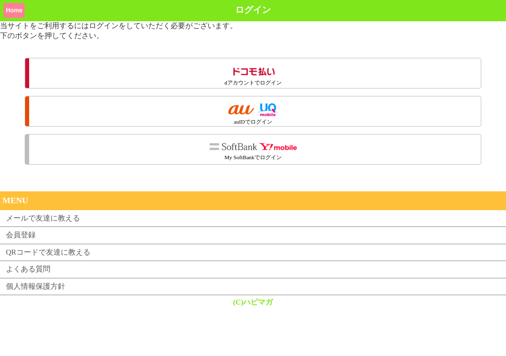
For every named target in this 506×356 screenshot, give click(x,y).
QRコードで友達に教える (48, 252)
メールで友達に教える (43, 218)
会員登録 (21, 235)
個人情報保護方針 (35, 286)
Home (14, 10)
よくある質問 (28, 269)
